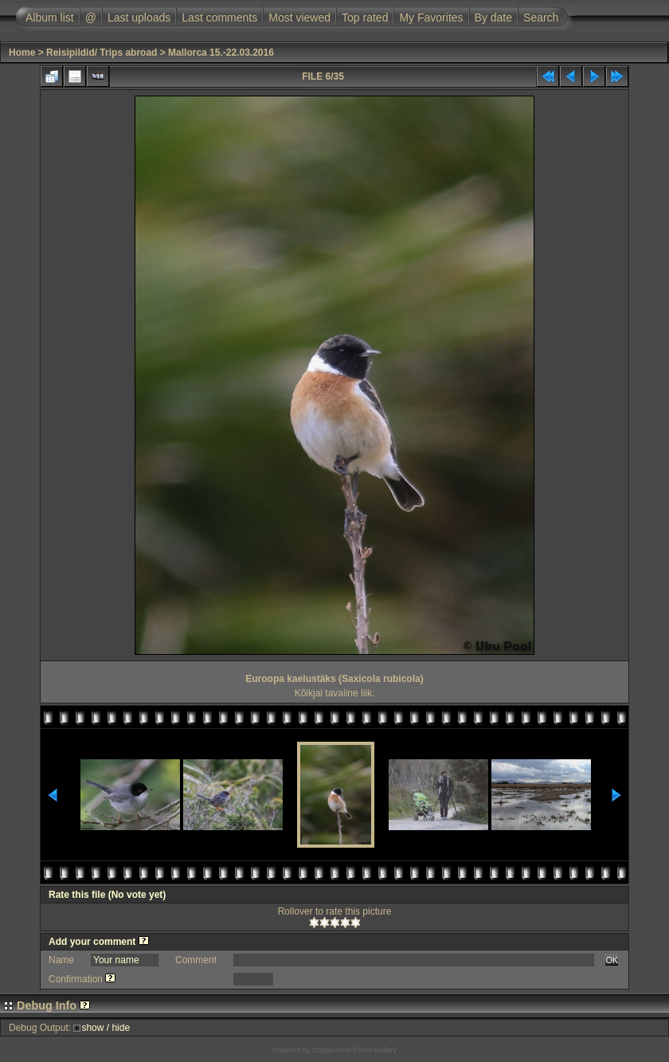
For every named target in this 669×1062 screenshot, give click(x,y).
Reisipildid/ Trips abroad (101, 52)
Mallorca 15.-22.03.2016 (221, 52)
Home (22, 52)
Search (540, 17)
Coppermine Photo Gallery (354, 1050)
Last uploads (139, 17)
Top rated (365, 17)
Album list (49, 17)
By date (493, 17)
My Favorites (431, 17)
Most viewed (299, 17)
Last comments (219, 17)
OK (611, 960)
